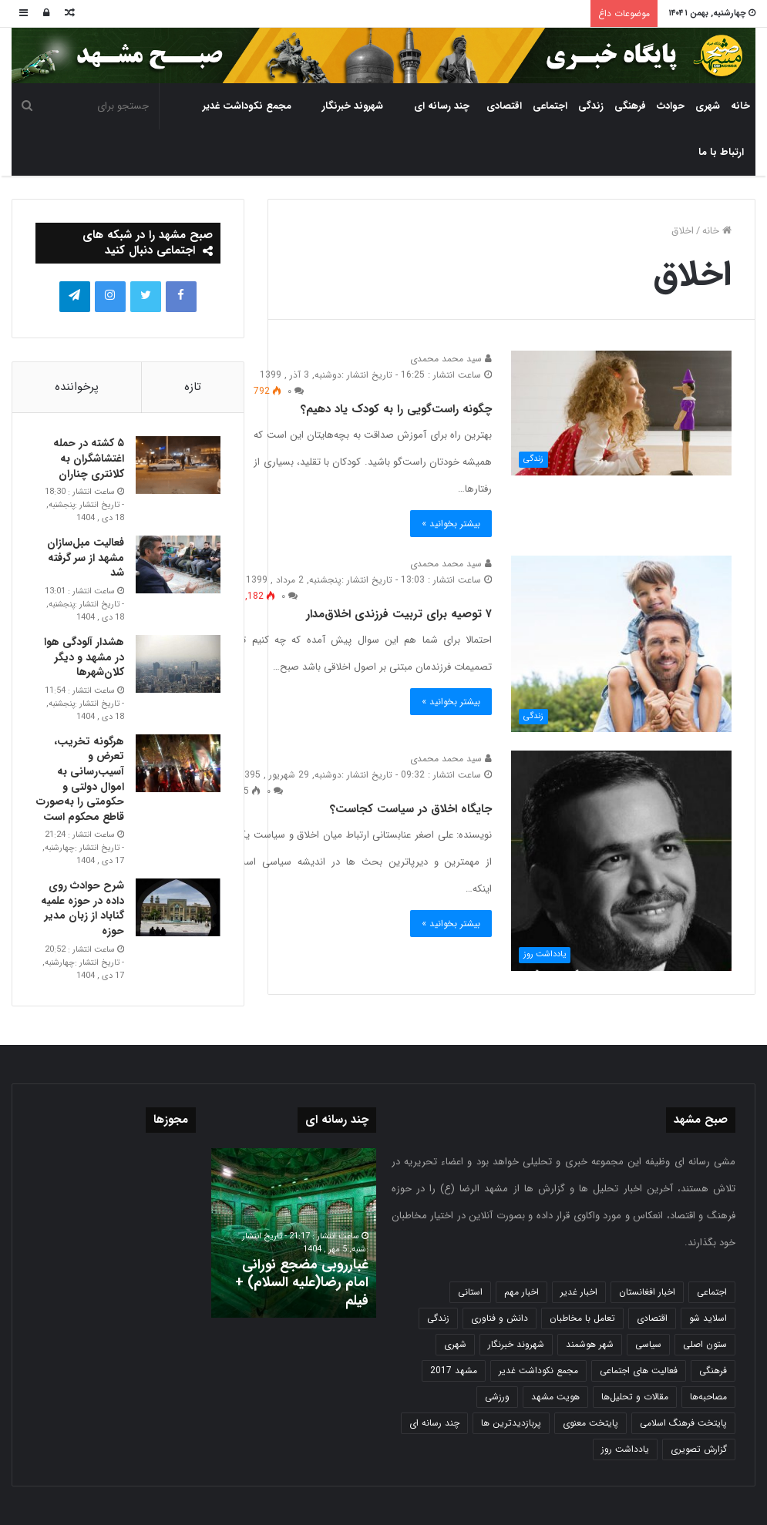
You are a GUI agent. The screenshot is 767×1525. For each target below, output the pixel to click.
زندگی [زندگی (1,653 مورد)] (438, 1318)
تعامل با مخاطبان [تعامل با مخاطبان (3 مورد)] (582, 1318)
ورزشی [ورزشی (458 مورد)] (497, 1396)
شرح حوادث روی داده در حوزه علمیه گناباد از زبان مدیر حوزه (82, 908)
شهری (707, 106)
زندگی (591, 106)
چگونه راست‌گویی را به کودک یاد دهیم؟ (396, 409)
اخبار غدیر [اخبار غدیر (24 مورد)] (578, 1292)
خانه (740, 106)
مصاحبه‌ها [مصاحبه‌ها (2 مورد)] (708, 1396)
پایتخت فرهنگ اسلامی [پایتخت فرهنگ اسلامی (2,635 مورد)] (683, 1423)
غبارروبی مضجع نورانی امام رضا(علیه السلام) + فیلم (301, 1283)
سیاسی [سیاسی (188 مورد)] (648, 1344)
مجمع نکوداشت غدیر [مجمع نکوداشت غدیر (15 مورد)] (538, 1370)
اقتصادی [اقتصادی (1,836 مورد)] (652, 1318)
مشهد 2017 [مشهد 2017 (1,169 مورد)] (453, 1370)
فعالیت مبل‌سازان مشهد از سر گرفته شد (85, 557)
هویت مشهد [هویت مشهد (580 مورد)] (555, 1396)
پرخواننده (77, 387)
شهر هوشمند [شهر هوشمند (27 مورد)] (590, 1344)
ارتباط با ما (721, 152)
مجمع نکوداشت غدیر (247, 106)
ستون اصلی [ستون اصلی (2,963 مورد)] (705, 1344)
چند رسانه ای (441, 106)
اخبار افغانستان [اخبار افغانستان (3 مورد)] (647, 1292)
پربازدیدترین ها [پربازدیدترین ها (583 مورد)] (511, 1423)
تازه (192, 387)
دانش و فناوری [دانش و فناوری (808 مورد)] (499, 1318)
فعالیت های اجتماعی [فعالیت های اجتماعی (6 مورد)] (639, 1370)
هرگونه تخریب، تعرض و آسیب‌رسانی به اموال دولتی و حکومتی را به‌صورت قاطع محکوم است (80, 779)
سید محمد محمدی (451, 358)
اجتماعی (550, 106)
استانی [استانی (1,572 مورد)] (470, 1292)
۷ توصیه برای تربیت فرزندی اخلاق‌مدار (399, 614)
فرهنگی (630, 106)
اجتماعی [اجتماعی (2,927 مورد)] (712, 1292)
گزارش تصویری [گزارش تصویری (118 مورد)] (699, 1449)
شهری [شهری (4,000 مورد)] (455, 1344)
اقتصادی (504, 106)
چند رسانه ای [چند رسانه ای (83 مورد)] (434, 1423)
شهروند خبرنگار (352, 106)
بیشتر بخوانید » (451, 523)
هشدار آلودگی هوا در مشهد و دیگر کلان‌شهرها (84, 656)
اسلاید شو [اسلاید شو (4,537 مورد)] (708, 1318)
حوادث (671, 106)
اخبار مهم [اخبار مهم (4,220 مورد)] (521, 1292)
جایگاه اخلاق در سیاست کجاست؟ (411, 809)
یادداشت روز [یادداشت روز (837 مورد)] (625, 1449)
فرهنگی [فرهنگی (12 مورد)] (713, 1370)
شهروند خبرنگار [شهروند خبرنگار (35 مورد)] (516, 1344)
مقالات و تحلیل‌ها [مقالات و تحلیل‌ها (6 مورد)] (634, 1396)
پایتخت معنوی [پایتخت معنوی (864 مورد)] (590, 1423)
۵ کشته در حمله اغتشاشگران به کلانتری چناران (88, 458)
